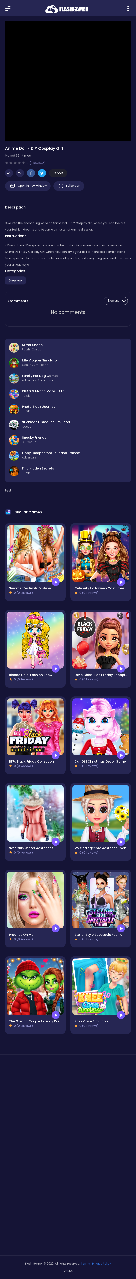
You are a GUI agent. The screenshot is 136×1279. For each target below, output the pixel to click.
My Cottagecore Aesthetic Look (100, 848)
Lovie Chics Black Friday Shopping (101, 675)
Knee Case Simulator (91, 1021)
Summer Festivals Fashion (30, 588)
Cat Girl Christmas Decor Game (100, 761)
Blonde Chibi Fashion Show (30, 675)
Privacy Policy (101, 1264)
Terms (85, 1264)
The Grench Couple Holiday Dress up (38, 1021)
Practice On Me (21, 934)
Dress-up (15, 280)
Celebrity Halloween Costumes (99, 588)
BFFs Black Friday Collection (31, 761)
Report (58, 173)
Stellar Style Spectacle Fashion (99, 934)
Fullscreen (68, 185)
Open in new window (28, 185)
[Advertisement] (68, 1096)
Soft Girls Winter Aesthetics (31, 848)
